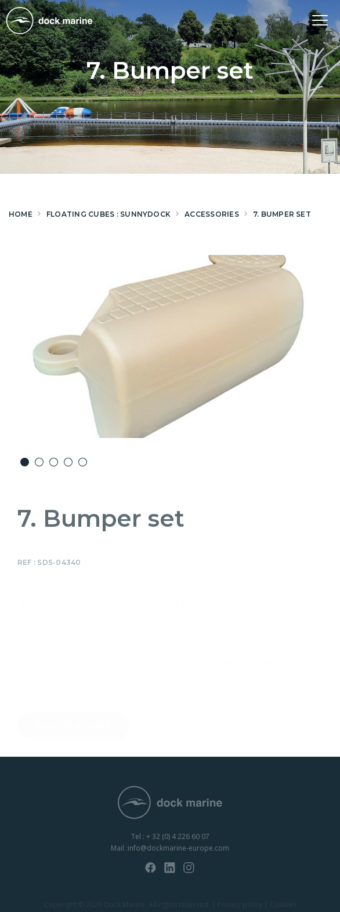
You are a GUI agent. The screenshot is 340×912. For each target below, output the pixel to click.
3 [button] (53, 462)
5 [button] (82, 462)
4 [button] (68, 462)
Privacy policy (240, 905)
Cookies (283, 905)
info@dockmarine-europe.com (178, 853)
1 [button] (24, 462)
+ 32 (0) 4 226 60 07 (177, 841)
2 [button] (39, 462)
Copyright (60, 905)
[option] (170, 346)
